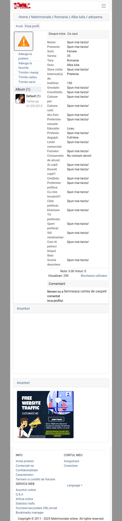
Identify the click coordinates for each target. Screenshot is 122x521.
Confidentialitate (27, 470)
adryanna (95, 17)
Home (23, 17)
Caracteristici (25, 475)
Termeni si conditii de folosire (35, 479)
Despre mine (57, 34)
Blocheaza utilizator (94, 276)
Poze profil (32, 26)
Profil (19, 26)
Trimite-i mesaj (28, 72)
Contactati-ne (25, 466)
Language (73, 485)
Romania (61, 17)
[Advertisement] (61, 343)
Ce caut (72, 34)
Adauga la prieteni (25, 56)
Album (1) (22, 89)
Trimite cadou (27, 77)
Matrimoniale (41, 17)
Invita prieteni (25, 461)
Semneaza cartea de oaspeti (85, 291)
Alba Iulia (78, 17)
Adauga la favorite (25, 65)
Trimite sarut (26, 82)
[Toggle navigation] (103, 6)
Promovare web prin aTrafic (31, 437)
